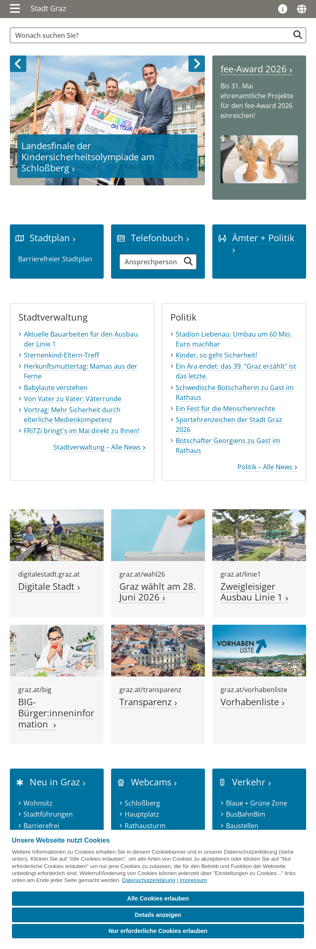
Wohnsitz (38, 803)
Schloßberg (142, 803)
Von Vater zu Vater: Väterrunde (72, 398)
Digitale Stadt (49, 586)
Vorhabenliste (253, 701)
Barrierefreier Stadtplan (55, 258)
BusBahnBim (245, 814)
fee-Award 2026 (257, 68)
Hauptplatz (142, 814)
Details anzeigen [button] (158, 915)
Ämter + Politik (264, 242)
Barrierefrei (41, 825)
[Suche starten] (297, 34)
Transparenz (148, 701)
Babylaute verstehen (56, 387)
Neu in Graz (58, 782)
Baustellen (242, 825)
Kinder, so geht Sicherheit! (216, 355)
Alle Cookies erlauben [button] (158, 898)
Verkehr (251, 782)
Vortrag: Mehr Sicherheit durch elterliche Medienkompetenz (72, 414)
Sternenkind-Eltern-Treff (61, 355)
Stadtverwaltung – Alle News (99, 447)
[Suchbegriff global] (151, 35)
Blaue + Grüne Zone (256, 803)
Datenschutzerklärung (148, 880)
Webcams (154, 782)
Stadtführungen (48, 814)
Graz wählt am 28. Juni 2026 (157, 592)
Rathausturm (145, 825)
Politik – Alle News (267, 466)
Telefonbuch (160, 237)
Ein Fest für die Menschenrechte (225, 408)
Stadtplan (53, 237)
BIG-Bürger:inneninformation (56, 712)
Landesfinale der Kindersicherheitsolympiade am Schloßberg (87, 156)
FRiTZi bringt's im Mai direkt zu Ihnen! (81, 430)
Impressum (193, 880)
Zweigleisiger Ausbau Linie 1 (254, 592)
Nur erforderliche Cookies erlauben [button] (158, 931)
